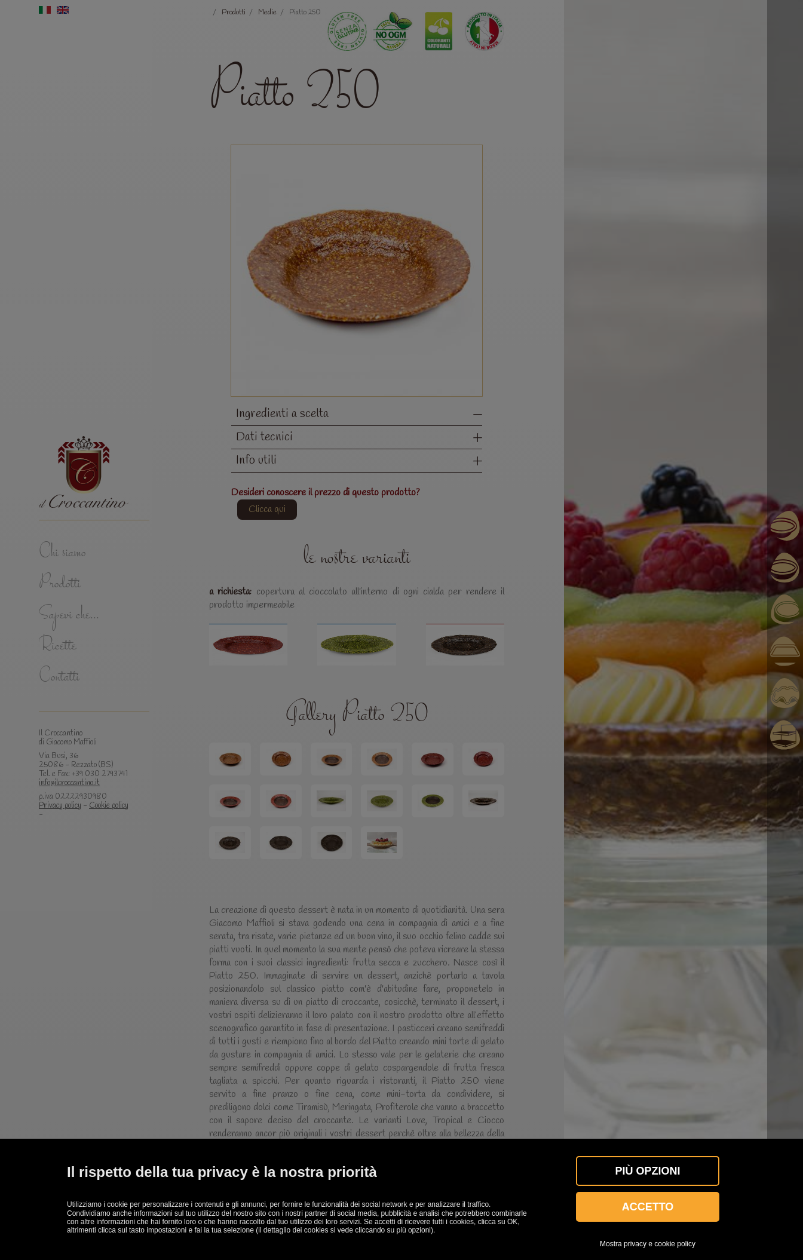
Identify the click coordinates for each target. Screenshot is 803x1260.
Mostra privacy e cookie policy (647, 1244)
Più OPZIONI (647, 1171)
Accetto (648, 1207)
